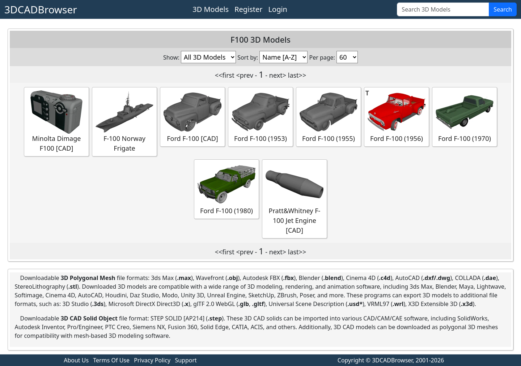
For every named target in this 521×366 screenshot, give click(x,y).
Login (277, 9)
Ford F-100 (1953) (260, 116)
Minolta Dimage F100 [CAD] (56, 121)
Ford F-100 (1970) (465, 116)
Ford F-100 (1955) (328, 116)
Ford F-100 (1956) (396, 116)
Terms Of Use (111, 360)
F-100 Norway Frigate (124, 121)
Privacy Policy (152, 360)
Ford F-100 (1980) (226, 189)
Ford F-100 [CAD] (192, 116)
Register (248, 9)
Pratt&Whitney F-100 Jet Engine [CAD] (294, 198)
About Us (76, 360)
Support (185, 360)
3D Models (210, 9)
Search (503, 9)
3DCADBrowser (40, 9)
